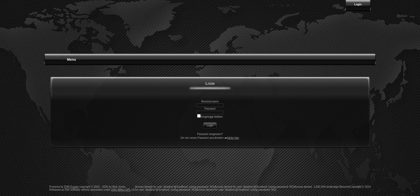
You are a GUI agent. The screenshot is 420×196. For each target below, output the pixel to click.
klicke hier (233, 137)
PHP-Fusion (71, 186)
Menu (71, 59)
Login (358, 4)
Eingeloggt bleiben (210, 116)
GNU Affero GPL (121, 189)
